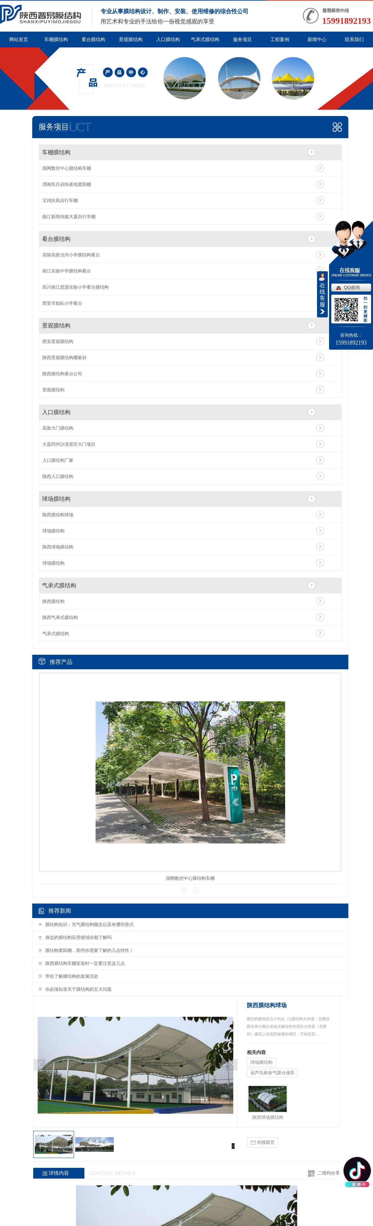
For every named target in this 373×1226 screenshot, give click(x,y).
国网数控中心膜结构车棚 (66, 168)
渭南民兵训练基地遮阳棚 (66, 184)
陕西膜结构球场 (57, 514)
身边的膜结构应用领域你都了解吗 (78, 937)
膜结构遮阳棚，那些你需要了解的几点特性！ (89, 950)
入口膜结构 (168, 39)
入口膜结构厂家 (57, 460)
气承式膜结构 (205, 39)
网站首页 (18, 39)
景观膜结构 (131, 39)
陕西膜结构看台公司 (62, 373)
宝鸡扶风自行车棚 (60, 200)
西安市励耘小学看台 (62, 303)
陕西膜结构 (53, 601)
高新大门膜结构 (57, 428)
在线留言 (263, 1142)
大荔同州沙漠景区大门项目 (68, 444)
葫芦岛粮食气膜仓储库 (272, 1072)
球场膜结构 (56, 499)
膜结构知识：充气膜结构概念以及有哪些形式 (89, 924)
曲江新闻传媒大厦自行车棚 (68, 216)
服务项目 (242, 39)
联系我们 (354, 39)
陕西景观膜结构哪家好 (64, 357)
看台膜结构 (93, 39)
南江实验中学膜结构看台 (66, 270)
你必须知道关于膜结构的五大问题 (78, 989)
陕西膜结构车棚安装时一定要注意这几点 (85, 963)
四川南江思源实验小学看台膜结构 (75, 287)
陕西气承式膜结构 (60, 617)
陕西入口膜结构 (57, 476)
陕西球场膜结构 (57, 546)
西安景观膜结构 (57, 341)
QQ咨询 (352, 287)
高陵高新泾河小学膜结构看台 (71, 254)
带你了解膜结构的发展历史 (71, 976)
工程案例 (279, 39)
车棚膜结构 (56, 39)
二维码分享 (329, 1172)
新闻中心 (317, 39)
